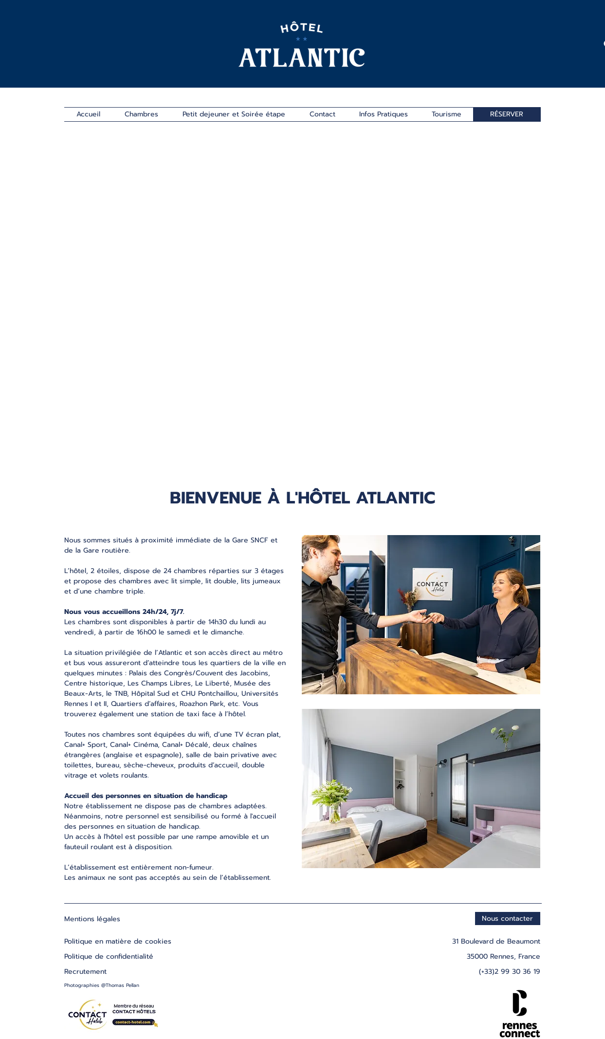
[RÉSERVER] (507, 114)
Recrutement (85, 971)
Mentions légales (92, 919)
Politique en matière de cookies (119, 941)
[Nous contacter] (507, 918)
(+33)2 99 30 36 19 (509, 971)
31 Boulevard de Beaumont (496, 941)
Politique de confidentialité (108, 956)
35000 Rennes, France (503, 956)
